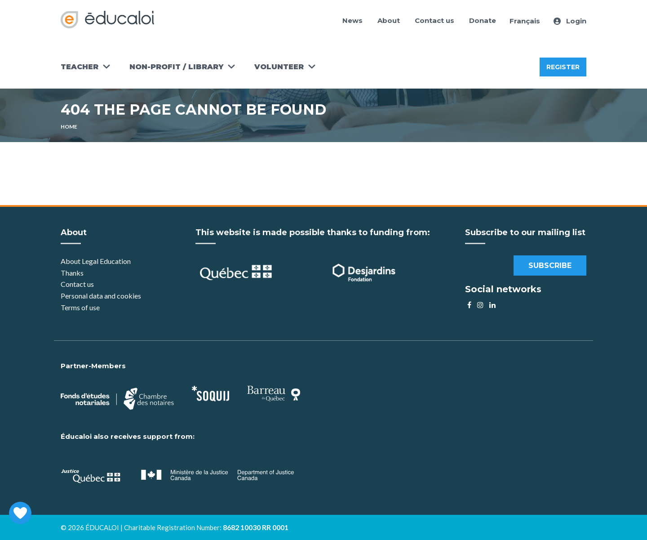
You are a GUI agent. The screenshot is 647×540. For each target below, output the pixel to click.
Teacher (79, 66)
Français (525, 21)
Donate (482, 20)
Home (69, 126)
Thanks (73, 272)
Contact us (434, 20)
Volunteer (279, 66)
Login (570, 21)
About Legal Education (96, 261)
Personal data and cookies (101, 295)
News (352, 20)
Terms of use (80, 307)
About (388, 20)
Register (563, 67)
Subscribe (550, 265)
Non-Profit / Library (176, 66)
